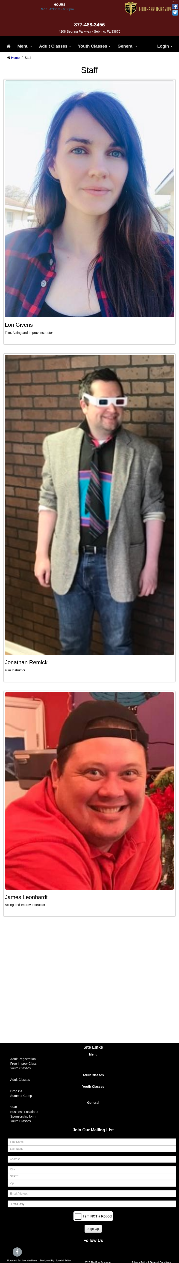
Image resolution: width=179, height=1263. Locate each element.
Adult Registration (23, 1059)
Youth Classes (20, 1068)
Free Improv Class (23, 1063)
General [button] (127, 46)
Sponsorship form (23, 1116)
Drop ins (16, 1091)
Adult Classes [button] (55, 46)
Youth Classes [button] (94, 46)
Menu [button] (25, 46)
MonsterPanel (30, 1260)
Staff (13, 1107)
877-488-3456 (89, 25)
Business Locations (24, 1112)
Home (15, 58)
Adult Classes (20, 1079)
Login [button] (165, 46)
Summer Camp (21, 1096)
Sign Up (93, 1229)
